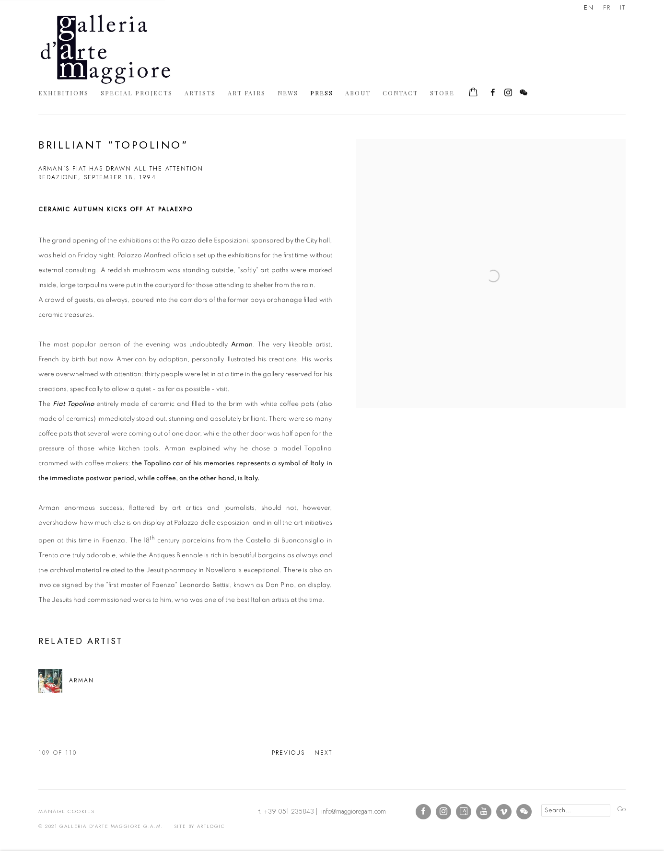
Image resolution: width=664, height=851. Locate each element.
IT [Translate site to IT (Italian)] (623, 7)
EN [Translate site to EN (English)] (589, 7)
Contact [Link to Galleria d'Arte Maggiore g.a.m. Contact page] (400, 93)
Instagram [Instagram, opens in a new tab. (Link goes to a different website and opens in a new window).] (508, 93)
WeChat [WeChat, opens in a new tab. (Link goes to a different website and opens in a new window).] (523, 93)
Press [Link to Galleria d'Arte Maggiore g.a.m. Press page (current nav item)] (321, 93)
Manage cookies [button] (66, 811)
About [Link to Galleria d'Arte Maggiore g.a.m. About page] (358, 93)
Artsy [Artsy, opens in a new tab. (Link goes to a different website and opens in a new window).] (463, 811)
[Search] (575, 810)
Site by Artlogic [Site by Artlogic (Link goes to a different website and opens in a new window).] (199, 826)
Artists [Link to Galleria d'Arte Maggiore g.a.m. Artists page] (200, 93)
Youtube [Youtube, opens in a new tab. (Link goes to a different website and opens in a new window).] (483, 811)
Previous (288, 752)
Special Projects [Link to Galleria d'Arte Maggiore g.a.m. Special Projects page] (137, 93)
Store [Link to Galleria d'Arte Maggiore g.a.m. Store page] (442, 93)
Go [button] (621, 809)
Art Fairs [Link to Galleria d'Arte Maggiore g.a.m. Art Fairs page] (247, 93)
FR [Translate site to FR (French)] (607, 7)
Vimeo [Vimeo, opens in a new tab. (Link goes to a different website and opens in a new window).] (504, 811)
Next (323, 752)
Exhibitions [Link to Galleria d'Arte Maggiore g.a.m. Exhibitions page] (63, 93)
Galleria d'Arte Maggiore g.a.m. (105, 49)
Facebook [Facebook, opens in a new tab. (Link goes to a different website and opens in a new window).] (493, 93)
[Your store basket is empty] (473, 93)
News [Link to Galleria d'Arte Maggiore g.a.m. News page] (288, 93)
